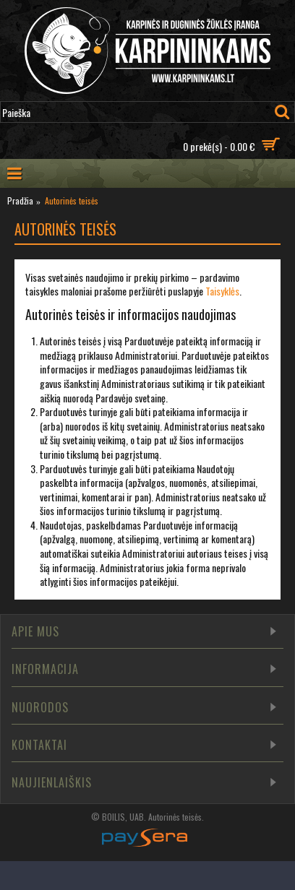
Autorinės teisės (175, 817)
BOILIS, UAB (123, 817)
